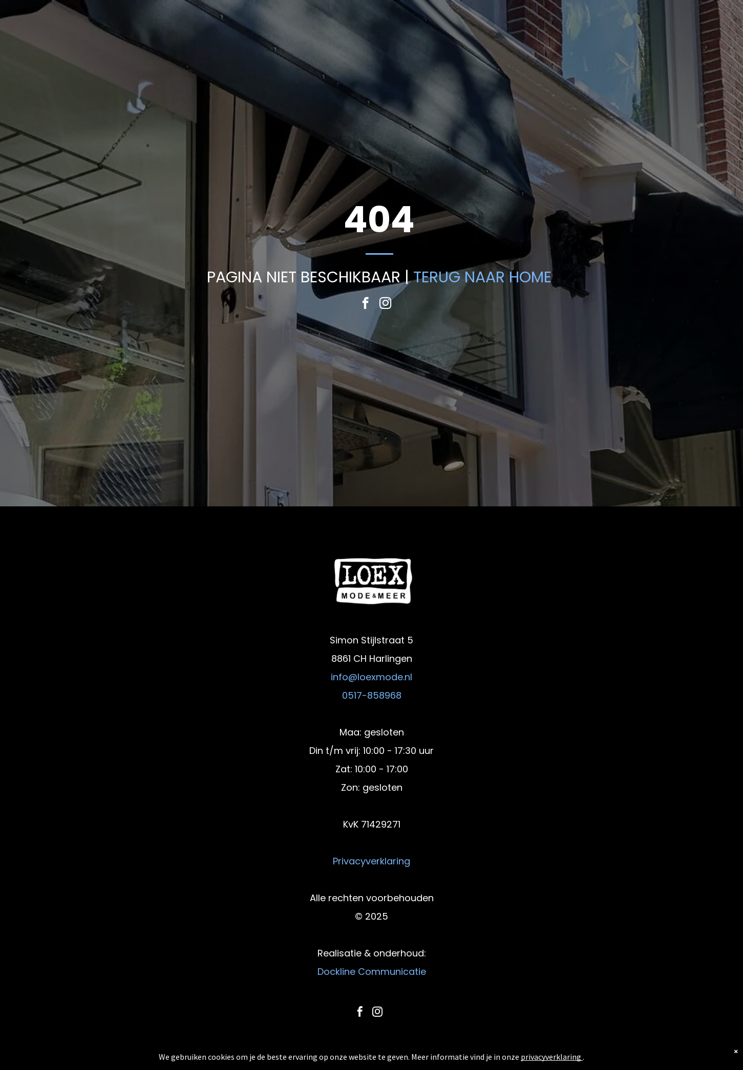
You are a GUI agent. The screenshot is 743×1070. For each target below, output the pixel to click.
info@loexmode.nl (371, 677)
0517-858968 (371, 695)
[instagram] (385, 304)
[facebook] (365, 304)
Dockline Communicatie (371, 971)
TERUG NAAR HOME (482, 277)
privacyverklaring (551, 1057)
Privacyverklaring (371, 861)
